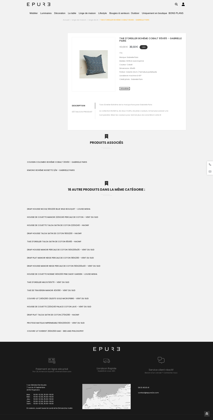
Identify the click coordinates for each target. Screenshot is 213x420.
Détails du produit (82, 111)
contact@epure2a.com (148, 392)
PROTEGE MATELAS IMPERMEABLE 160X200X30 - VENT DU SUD (55, 323)
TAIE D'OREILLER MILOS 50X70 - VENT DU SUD (48, 282)
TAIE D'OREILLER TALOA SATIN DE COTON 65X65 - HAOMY (54, 241)
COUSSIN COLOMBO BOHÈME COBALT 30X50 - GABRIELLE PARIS (57, 162)
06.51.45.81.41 (143, 387)
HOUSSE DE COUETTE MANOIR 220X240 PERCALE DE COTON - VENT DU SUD (62, 217)
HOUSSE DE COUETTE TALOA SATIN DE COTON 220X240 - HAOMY (58, 225)
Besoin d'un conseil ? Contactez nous (161, 373)
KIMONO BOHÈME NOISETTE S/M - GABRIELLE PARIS (51, 170)
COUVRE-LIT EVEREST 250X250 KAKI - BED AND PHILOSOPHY (55, 331)
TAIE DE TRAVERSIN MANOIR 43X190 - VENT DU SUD (51, 290)
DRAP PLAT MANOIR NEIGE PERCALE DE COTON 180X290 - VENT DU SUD (60, 257)
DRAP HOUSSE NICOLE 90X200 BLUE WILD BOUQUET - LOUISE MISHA (58, 209)
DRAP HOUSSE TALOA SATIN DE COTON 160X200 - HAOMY (54, 233)
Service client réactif (161, 369)
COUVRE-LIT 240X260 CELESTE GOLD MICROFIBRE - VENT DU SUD (58, 298)
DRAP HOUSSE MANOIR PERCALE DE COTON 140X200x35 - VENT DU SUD (60, 249)
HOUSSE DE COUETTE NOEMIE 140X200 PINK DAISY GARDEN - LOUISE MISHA (62, 274)
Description (78, 105)
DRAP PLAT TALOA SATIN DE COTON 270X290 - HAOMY (53, 314)
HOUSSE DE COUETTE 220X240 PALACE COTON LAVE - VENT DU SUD (59, 306)
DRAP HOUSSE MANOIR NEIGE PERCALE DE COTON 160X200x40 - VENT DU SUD (63, 266)
